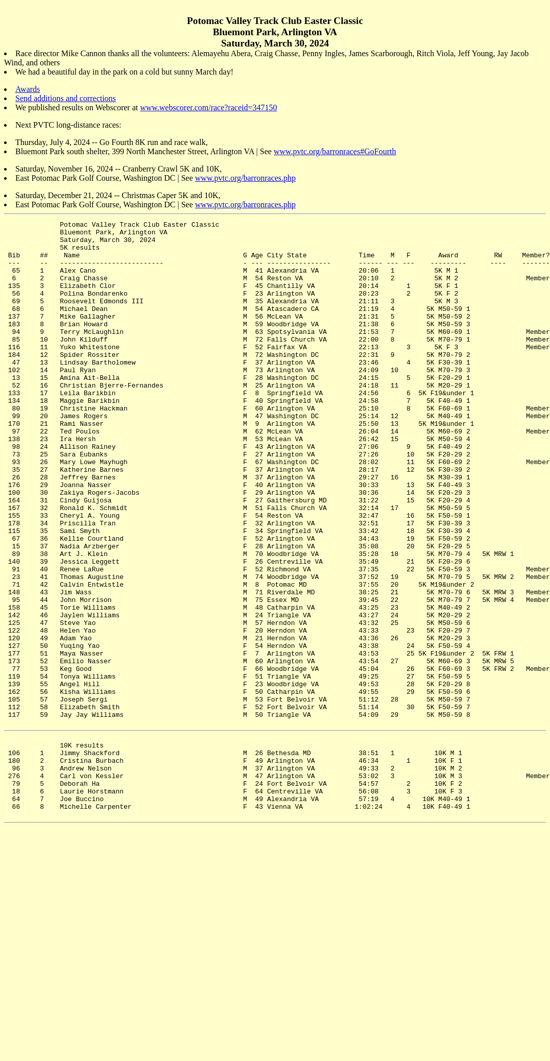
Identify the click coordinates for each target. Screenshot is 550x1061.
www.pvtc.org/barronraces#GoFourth (335, 151)
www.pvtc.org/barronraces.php (245, 178)
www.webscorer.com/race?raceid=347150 (208, 107)
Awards (27, 89)
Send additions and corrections (65, 98)
